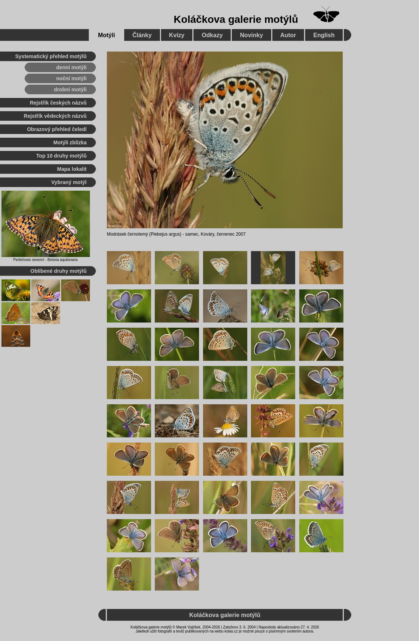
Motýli (106, 35)
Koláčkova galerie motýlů (236, 19)
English (324, 35)
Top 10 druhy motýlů (61, 156)
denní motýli (71, 67)
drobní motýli (70, 89)
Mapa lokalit (72, 169)
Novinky (251, 35)
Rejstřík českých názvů (58, 103)
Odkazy (212, 35)
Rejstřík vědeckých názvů (55, 116)
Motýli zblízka (70, 142)
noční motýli (71, 78)
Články (141, 35)
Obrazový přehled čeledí (57, 129)
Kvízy (177, 35)
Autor (288, 35)
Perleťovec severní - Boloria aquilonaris (45, 260)
